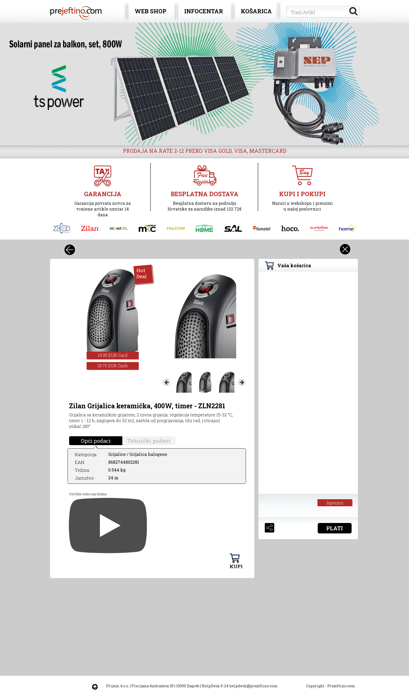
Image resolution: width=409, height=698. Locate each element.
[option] (204, 83)
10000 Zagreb (187, 685)
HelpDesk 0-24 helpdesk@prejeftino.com (240, 685)
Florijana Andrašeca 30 (152, 685)
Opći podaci (96, 440)
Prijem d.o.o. (117, 685)
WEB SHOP (150, 11)
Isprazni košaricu (335, 503)
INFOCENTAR (203, 11)
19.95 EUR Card (113, 355)
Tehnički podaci (149, 440)
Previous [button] (166, 382)
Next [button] (242, 382)
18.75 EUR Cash (112, 365)
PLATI (334, 528)
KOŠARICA (256, 11)
